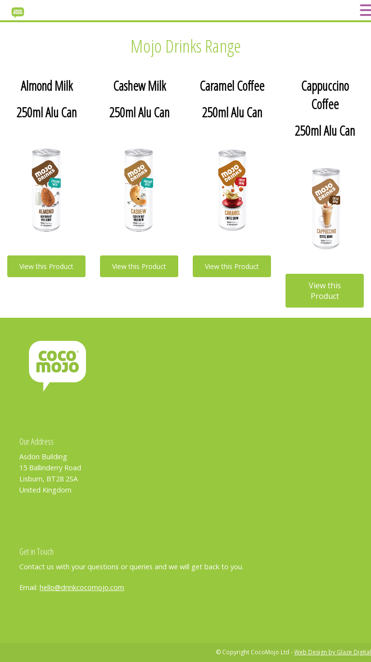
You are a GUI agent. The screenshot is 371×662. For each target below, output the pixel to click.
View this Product (46, 266)
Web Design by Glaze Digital (332, 652)
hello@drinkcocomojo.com (82, 587)
